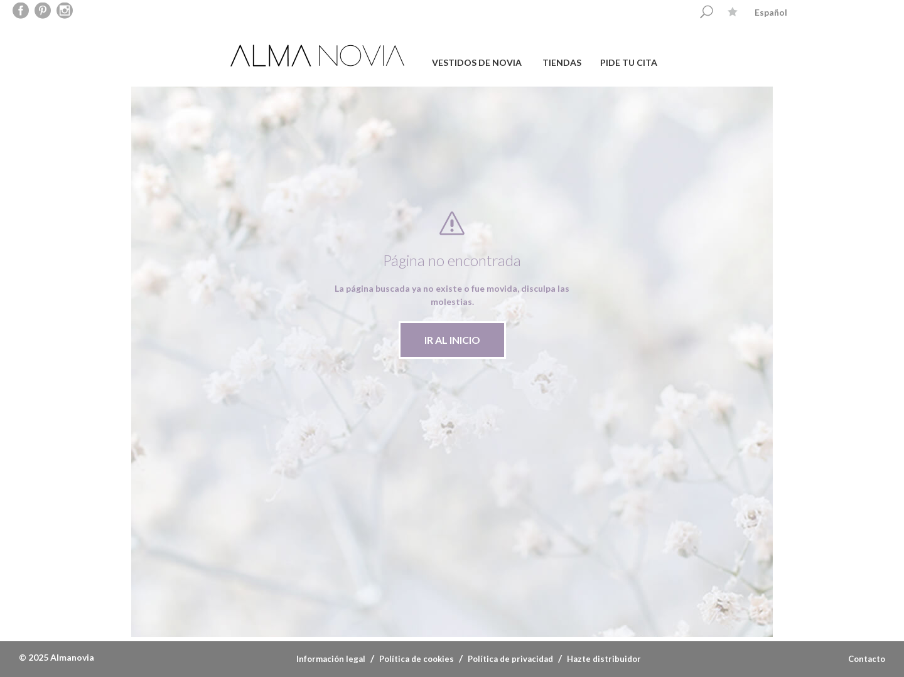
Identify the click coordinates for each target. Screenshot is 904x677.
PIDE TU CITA (628, 62)
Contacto (866, 659)
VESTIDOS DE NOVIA (477, 62)
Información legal (330, 659)
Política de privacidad (510, 659)
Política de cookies (416, 659)
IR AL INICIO (452, 340)
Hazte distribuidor (604, 659)
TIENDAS (561, 62)
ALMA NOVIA (319, 55)
